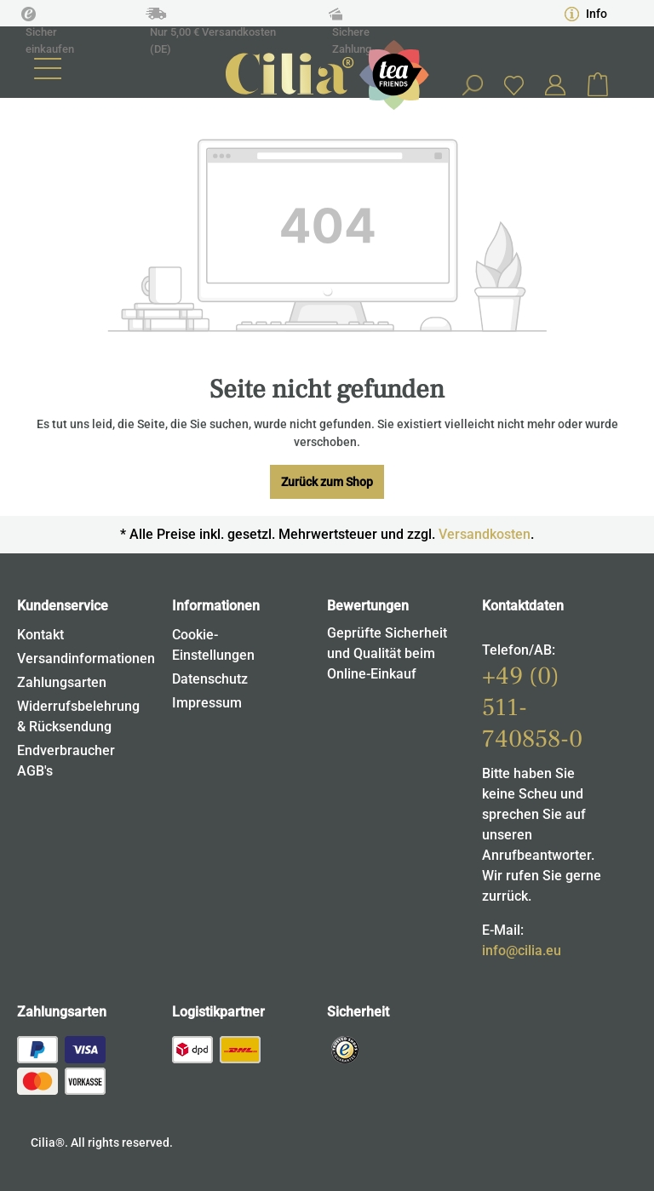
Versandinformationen (86, 658)
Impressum (207, 703)
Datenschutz (210, 679)
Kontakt (40, 635)
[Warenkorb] (598, 85)
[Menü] (47, 68)
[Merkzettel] (513, 84)
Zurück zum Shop (327, 482)
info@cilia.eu (521, 950)
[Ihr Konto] (555, 85)
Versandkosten (485, 534)
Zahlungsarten (61, 682)
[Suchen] (471, 85)
